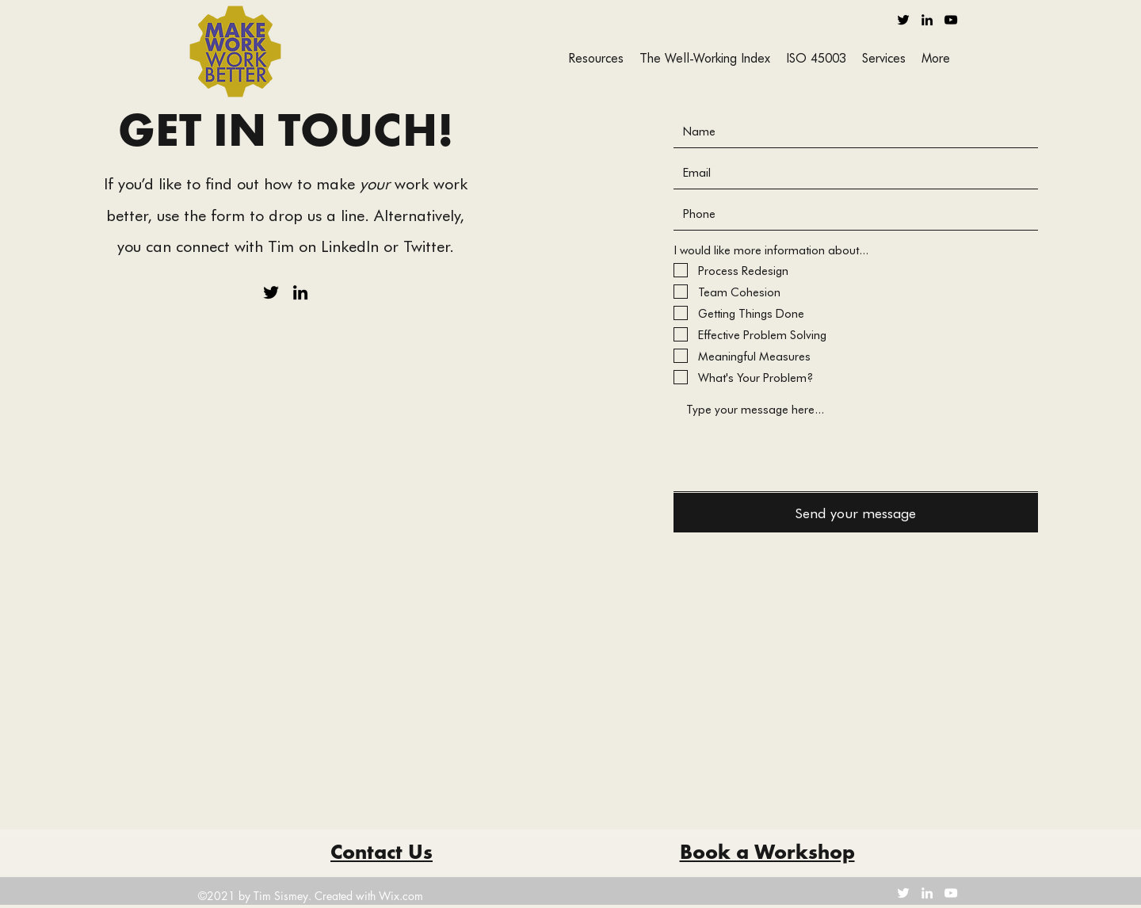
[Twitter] (903, 20)
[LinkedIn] (927, 20)
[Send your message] (856, 512)
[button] (884, 57)
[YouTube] (951, 20)
